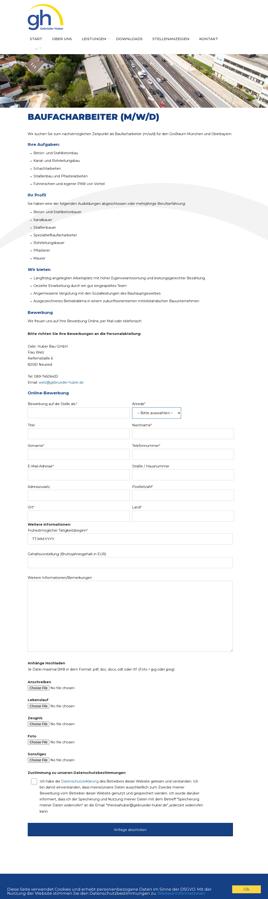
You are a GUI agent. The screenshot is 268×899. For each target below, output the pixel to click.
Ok (246, 889)
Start (36, 39)
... (36, 48)
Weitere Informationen (181, 893)
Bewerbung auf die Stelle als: (52, 404)
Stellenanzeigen (170, 39)
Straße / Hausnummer (150, 466)
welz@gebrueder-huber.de (61, 382)
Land (137, 507)
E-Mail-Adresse (41, 466)
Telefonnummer (146, 446)
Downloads (129, 39)
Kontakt (208, 39)
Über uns (62, 39)
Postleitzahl (142, 487)
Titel (31, 425)
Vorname (36, 446)
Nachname (142, 425)
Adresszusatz (39, 487)
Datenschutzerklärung (80, 781)
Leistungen (94, 39)
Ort (31, 507)
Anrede (138, 404)
